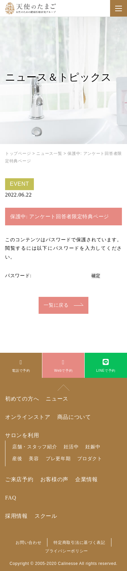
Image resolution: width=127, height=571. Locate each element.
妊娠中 (92, 446)
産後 (17, 458)
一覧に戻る (56, 305)
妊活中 (71, 446)
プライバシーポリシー (66, 551)
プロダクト (89, 458)
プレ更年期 (58, 458)
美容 (34, 458)
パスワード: (47, 275)
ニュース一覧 (49, 153)
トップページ (18, 153)
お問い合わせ (28, 542)
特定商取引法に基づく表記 (79, 542)
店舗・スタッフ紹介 (34, 446)
